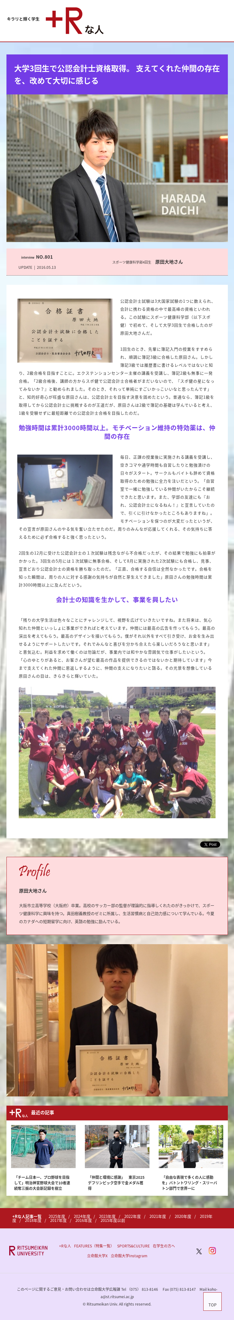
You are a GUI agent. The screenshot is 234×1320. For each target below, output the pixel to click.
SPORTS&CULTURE (133, 1246)
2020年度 (183, 1216)
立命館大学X (97, 1255)
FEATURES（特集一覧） (94, 1246)
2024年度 (82, 1216)
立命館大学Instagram (129, 1255)
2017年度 (58, 1220)
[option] (117, 1020)
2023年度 (107, 1216)
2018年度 (33, 1220)
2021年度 (157, 1216)
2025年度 (57, 1216)
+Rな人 (65, 1246)
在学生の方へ (164, 1246)
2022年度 (132, 1216)
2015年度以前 (113, 1220)
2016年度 (83, 1220)
